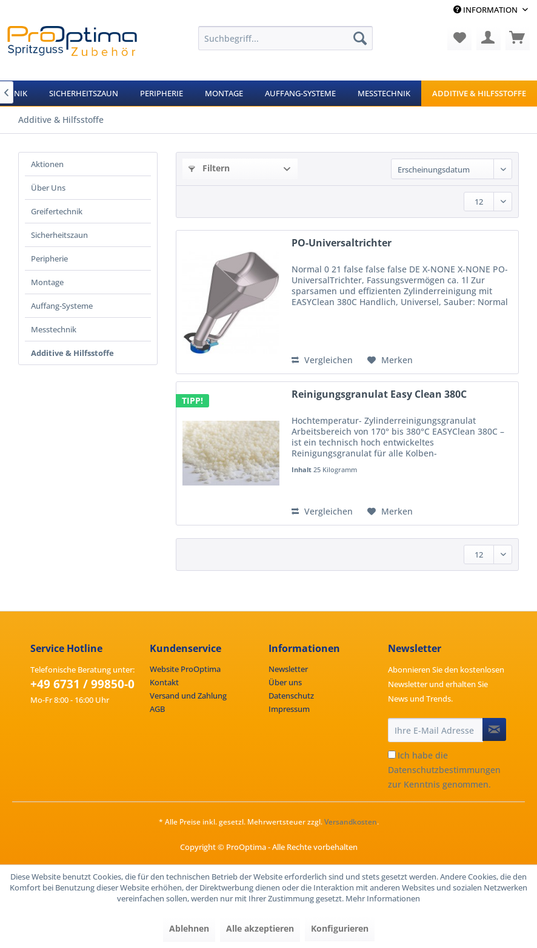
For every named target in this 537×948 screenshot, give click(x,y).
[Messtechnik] (384, 93)
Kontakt (164, 682)
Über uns (285, 682)
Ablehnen (189, 928)
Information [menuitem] (486, 9)
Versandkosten (350, 822)
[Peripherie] (161, 93)
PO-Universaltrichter (342, 243)
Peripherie (49, 258)
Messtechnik (53, 329)
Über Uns (48, 187)
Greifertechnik (56, 211)
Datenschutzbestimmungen (444, 769)
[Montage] (224, 93)
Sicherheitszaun (59, 234)
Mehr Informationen (382, 898)
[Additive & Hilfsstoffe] (479, 93)
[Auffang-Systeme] (300, 93)
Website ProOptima (185, 668)
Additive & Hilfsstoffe (72, 352)
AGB (157, 708)
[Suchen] (360, 38)
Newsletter (288, 668)
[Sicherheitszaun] (83, 93)
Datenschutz (291, 695)
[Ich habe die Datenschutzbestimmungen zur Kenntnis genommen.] (392, 755)
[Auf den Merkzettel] (390, 360)
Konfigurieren (340, 928)
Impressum (289, 708)
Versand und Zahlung (188, 695)
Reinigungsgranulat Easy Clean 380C (379, 394)
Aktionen (47, 164)
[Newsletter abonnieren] (494, 729)
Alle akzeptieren (260, 928)
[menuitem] (285, 38)
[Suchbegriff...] (285, 38)
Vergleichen (322, 360)
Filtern (209, 168)
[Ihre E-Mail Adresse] (435, 730)
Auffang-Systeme (62, 305)
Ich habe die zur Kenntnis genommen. (444, 769)
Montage (47, 282)
